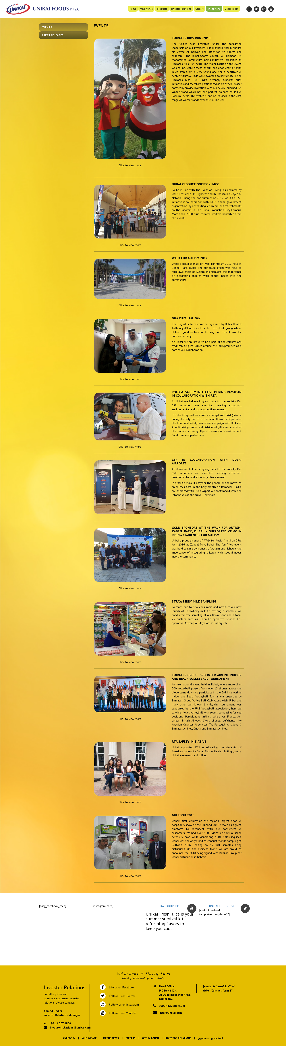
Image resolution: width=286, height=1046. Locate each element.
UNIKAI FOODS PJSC (168, 906)
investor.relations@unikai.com (70, 1027)
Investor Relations (181, 8)
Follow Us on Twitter (121, 996)
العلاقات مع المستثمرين (210, 1038)
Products (162, 8)
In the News (214, 8)
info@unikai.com (170, 1012)
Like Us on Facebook (120, 987)
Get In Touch (231, 8)
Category (69, 1038)
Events (47, 27)
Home (133, 8)
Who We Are (146, 8)
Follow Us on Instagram (123, 1004)
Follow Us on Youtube (121, 1013)
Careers (199, 8)
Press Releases (52, 35)
